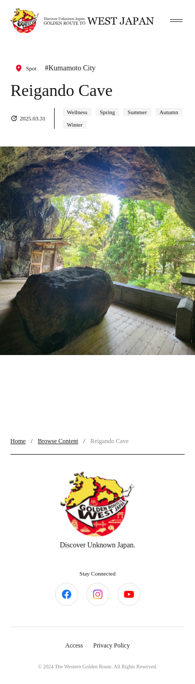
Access (74, 645)
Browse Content (58, 441)
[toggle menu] (176, 21)
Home (17, 441)
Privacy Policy (111, 645)
